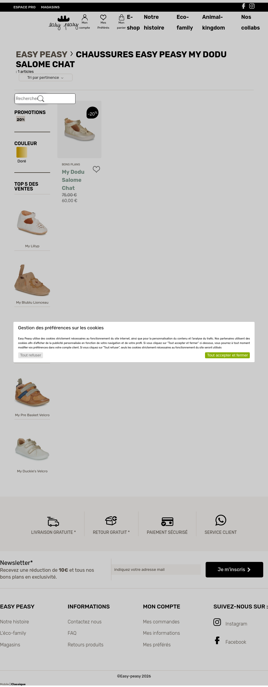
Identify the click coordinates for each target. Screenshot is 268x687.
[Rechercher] (41, 98)
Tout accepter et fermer (227, 355)
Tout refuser (30, 355)
